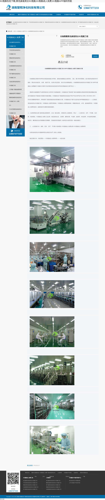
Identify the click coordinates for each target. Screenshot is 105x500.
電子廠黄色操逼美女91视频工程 (85, 22)
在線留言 (81, 14)
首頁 (14, 31)
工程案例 (58, 14)
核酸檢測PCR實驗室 (15, 93)
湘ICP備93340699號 (55, 496)
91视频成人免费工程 (35, 14)
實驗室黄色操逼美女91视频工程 (52, 22)
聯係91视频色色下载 (93, 14)
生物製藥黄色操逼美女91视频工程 (69, 22)
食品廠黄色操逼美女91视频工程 (20, 22)
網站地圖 (2, 499)
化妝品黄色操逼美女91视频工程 (14, 83)
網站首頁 (12, 14)
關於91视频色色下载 (23, 14)
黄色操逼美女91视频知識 (74, 480)
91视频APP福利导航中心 (69, 16)
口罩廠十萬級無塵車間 (15, 89)
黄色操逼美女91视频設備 (46, 16)
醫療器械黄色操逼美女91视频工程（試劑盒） (15, 101)
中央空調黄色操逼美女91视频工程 (15, 111)
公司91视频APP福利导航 (74, 482)
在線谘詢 (95, 56)
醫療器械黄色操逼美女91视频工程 (53, 482)
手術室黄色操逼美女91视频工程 (36, 22)
